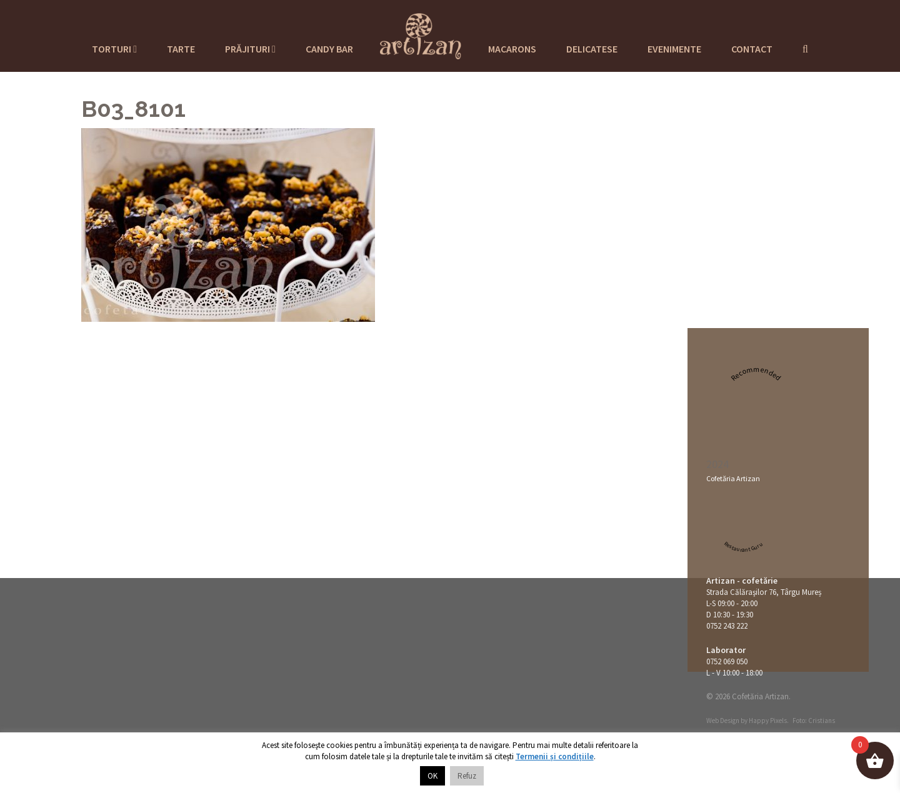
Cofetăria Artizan (733, 478)
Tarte (181, 48)
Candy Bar (329, 48)
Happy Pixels (768, 720)
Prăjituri (250, 48)
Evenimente (674, 48)
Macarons (512, 48)
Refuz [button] (467, 776)
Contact (751, 48)
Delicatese (592, 48)
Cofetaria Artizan (420, 34)
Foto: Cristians (813, 720)
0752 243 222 (727, 626)
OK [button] (433, 776)
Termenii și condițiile (555, 756)
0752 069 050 (727, 661)
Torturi (114, 48)
